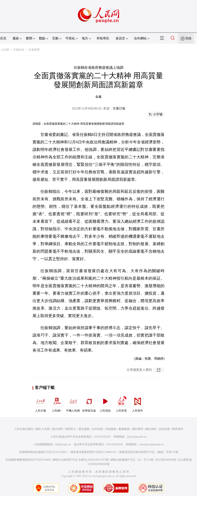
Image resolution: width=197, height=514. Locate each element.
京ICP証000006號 (165, 459)
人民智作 (137, 403)
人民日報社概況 (23, 429)
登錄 (188, 38)
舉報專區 (103, 38)
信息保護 (164, 429)
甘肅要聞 (34, 49)
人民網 (5, 49)
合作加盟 (97, 429)
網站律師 (150, 429)
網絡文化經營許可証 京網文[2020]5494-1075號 (81, 459)
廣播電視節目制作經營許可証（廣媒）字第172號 (148, 452)
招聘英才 (70, 429)
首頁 (3, 38)
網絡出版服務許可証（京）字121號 (132, 459)
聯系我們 (177, 429)
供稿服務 (110, 429)
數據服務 (124, 429)
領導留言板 (89, 403)
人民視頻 (105, 403)
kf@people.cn (63, 444)
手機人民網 (73, 403)
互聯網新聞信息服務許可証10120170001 (43, 452)
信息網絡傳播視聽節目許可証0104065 (28, 459)
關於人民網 (42, 429)
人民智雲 (121, 403)
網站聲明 (137, 429)
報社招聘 (57, 429)
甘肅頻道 (18, 49)
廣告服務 (83, 429)
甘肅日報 (119, 108)
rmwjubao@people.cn (151, 444)
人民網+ (57, 403)
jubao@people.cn (137, 436)
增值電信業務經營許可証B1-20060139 (93, 452)
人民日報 (40, 403)
